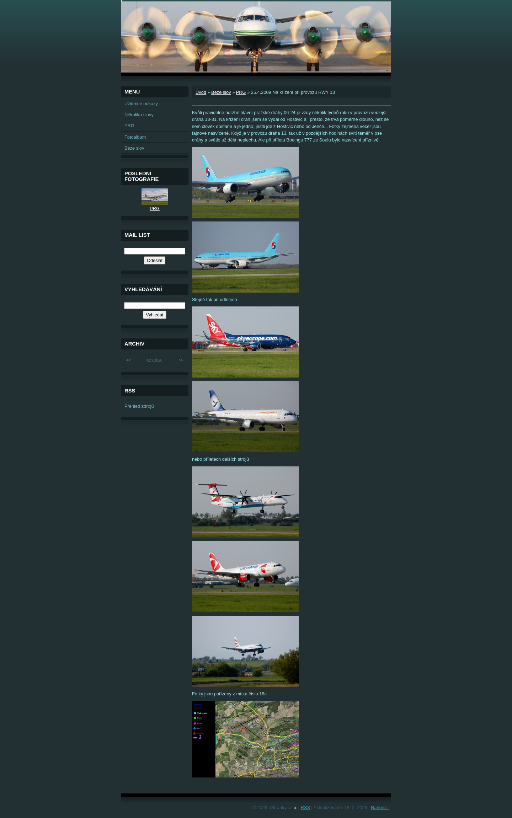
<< (128, 360)
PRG (241, 92)
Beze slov (221, 92)
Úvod (201, 92)
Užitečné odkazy (141, 103)
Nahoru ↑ (380, 807)
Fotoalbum (135, 137)
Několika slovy (139, 114)
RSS (305, 807)
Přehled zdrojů (139, 406)
